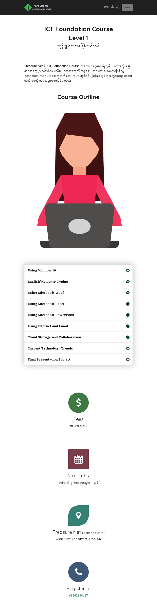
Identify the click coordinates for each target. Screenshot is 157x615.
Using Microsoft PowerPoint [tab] (51, 315)
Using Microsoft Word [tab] (46, 292)
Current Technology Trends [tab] (50, 348)
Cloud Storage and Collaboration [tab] (54, 337)
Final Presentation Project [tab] (49, 359)
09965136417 (78, 595)
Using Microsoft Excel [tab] (46, 304)
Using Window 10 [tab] (42, 270)
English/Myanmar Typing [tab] (48, 281)
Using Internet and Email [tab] (48, 326)
